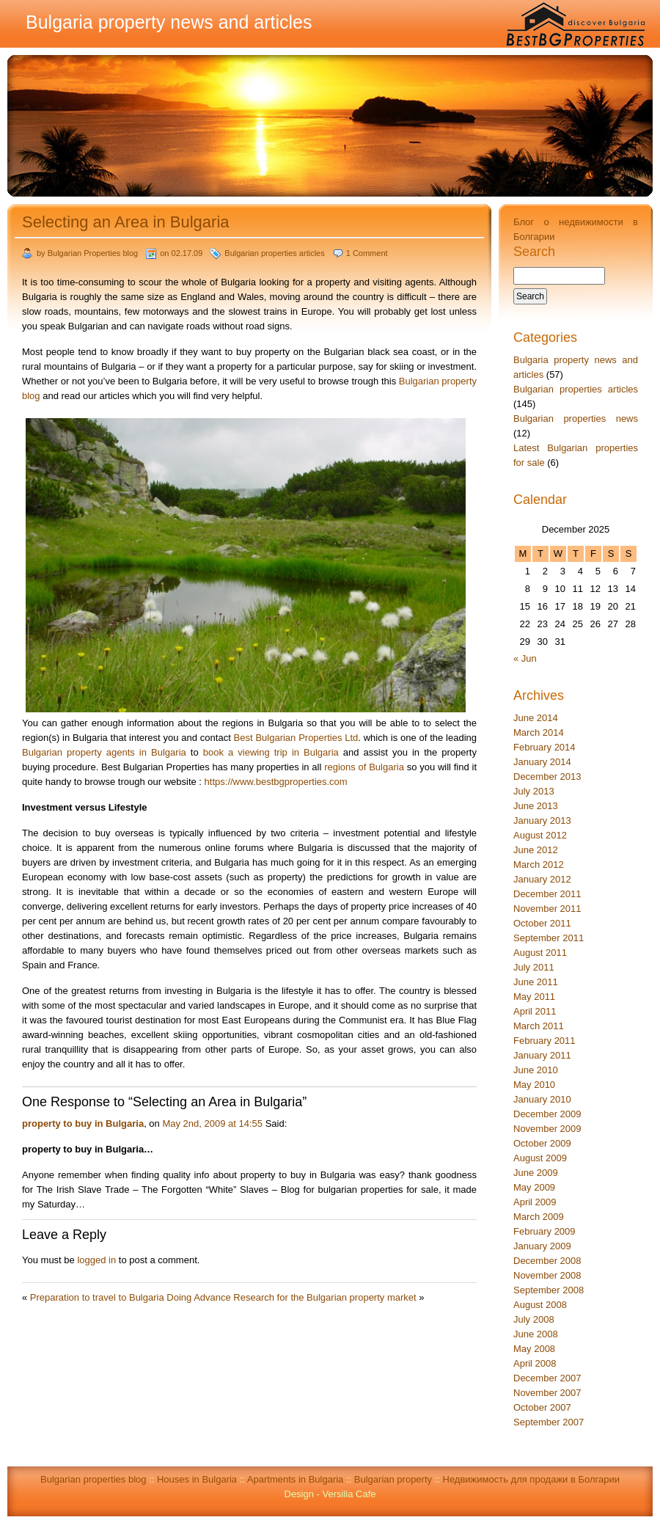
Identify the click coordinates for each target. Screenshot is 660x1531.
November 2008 (547, 1275)
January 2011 (542, 1055)
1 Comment (367, 253)
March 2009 (538, 1216)
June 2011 (535, 981)
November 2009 (547, 1128)
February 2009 (544, 1231)
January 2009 (542, 1246)
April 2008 (535, 1363)
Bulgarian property (393, 1479)
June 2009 (535, 1172)
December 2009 (547, 1113)
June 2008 (535, 1334)
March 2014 (538, 732)
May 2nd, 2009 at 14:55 (212, 1123)
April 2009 (535, 1201)
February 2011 (544, 1040)
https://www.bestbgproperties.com (276, 781)
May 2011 (534, 996)
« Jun (525, 658)
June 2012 (535, 849)
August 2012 (540, 835)
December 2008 (547, 1260)
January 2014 (542, 761)
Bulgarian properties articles (274, 253)
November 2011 (547, 908)
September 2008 (548, 1290)
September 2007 (548, 1422)
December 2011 (547, 893)
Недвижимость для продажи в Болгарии (531, 1479)
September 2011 (548, 937)
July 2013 (533, 791)
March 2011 (538, 1025)
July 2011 (533, 967)
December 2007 (547, 1378)
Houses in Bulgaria (197, 1479)
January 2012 (542, 879)
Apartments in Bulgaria (295, 1479)
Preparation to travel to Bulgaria (97, 1297)
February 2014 (544, 747)
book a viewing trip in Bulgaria (271, 752)
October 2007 (542, 1407)
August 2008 (540, 1304)
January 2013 (542, 820)
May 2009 (534, 1187)
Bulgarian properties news (575, 418)
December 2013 (547, 776)
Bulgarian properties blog (93, 1479)
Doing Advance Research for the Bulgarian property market (291, 1297)
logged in (96, 1259)
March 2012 (538, 864)
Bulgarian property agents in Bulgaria (104, 752)
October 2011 (542, 923)
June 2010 (535, 1069)
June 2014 (535, 717)
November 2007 (547, 1392)
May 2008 (534, 1348)
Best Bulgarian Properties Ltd (296, 737)
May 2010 (534, 1084)
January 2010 (542, 1099)
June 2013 (535, 805)
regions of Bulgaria (364, 766)
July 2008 (533, 1319)
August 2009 (540, 1157)
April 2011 (535, 1011)
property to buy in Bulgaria (83, 1123)
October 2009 (542, 1143)
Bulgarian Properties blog (93, 253)
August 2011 (540, 952)
